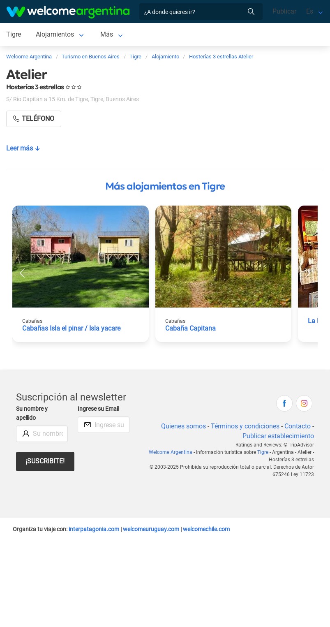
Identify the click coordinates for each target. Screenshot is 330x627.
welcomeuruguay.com (151, 529)
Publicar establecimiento (278, 436)
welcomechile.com (206, 529)
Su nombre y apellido (32, 413)
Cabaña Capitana (190, 328)
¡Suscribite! (45, 461)
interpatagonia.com (94, 529)
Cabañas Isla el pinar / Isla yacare (71, 328)
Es (309, 11)
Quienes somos (183, 426)
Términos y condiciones (245, 426)
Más (106, 34)
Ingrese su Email (98, 408)
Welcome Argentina (170, 452)
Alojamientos (55, 34)
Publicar (284, 11)
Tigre (13, 34)
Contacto (297, 426)
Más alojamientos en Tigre (165, 186)
